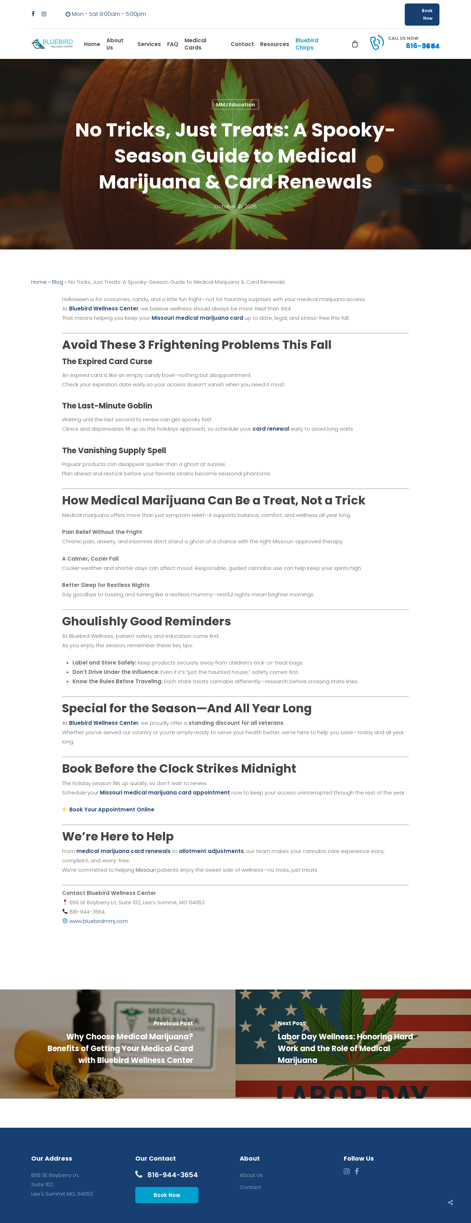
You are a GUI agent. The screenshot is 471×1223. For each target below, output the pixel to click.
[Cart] (355, 44)
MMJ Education (235, 104)
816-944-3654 (166, 1175)
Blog (57, 281)
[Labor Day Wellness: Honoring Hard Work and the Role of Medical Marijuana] (353, 1044)
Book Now (167, 1195)
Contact (250, 1187)
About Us (251, 1175)
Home (39, 281)
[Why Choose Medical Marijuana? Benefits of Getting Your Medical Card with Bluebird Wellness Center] (118, 1044)
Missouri (146, 869)
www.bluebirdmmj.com (98, 921)
